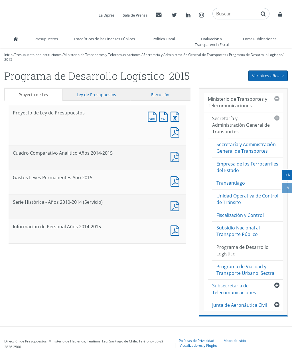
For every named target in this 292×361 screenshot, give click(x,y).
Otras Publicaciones (259, 38)
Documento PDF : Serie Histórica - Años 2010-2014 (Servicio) (176, 205)
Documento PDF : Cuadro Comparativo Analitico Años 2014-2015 (176, 156)
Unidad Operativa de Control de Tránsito (247, 199)
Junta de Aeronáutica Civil (239, 305)
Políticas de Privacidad (196, 340)
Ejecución (160, 94)
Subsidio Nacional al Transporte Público (238, 231)
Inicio (8, 54)
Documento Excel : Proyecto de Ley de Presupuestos (176, 116)
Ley (96, 94)
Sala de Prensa (135, 15)
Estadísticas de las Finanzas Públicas (104, 38)
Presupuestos (46, 38)
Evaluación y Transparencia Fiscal (212, 41)
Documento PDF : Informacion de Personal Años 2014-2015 (176, 229)
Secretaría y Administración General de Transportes (184, 54)
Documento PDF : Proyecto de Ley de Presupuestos (176, 131)
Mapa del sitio (235, 340)
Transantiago (230, 183)
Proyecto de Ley (33, 94)
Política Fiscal (164, 38)
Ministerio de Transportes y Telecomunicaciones (102, 54)
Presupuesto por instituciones (38, 54)
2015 (8, 59)
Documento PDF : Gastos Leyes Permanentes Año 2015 (176, 180)
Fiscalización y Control (240, 215)
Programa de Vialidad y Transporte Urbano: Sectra (245, 269)
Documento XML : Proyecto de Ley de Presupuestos (153, 116)
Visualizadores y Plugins (199, 345)
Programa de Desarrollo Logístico (255, 54)
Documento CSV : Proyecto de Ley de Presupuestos (165, 116)
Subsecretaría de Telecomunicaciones (234, 289)
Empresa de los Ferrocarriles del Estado (247, 167)
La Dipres (106, 15)
